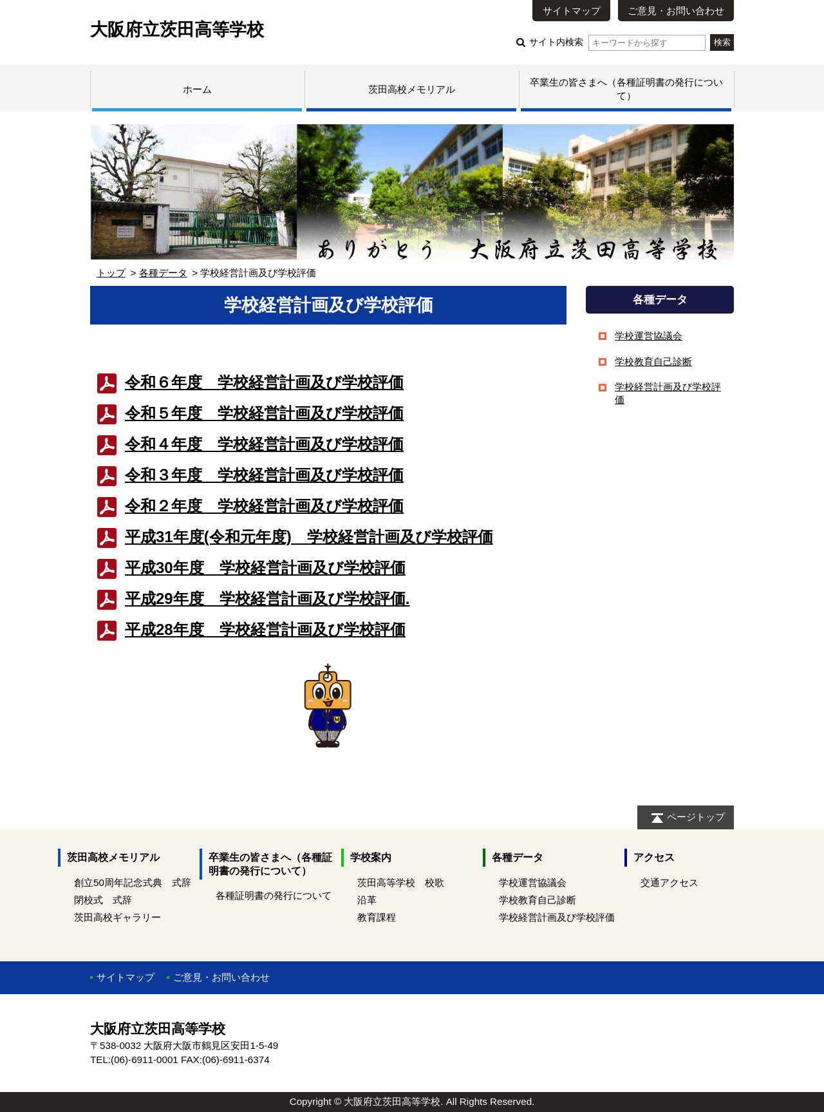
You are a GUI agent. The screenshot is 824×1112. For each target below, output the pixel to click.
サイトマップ (572, 10)
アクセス (654, 857)
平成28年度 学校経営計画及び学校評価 (265, 629)
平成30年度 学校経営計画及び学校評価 (265, 567)
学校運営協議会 (648, 335)
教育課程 (376, 917)
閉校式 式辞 (103, 899)
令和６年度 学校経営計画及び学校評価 (264, 382)
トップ (111, 272)
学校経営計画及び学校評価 (557, 917)
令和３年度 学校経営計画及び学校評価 (264, 475)
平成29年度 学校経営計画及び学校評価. (267, 598)
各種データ (163, 272)
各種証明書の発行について (274, 895)
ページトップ (696, 816)
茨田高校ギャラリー (117, 917)
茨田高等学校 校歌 (400, 882)
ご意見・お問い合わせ (676, 10)
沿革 (367, 899)
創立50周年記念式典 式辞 (132, 882)
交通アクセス (669, 882)
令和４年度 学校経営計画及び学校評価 (264, 444)
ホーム (197, 89)
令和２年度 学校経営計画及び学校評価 (264, 505)
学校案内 (370, 857)
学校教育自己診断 (653, 361)
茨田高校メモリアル (411, 89)
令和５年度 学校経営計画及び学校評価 (264, 413)
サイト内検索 (617, 42)
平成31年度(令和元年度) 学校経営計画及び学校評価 (309, 536)
